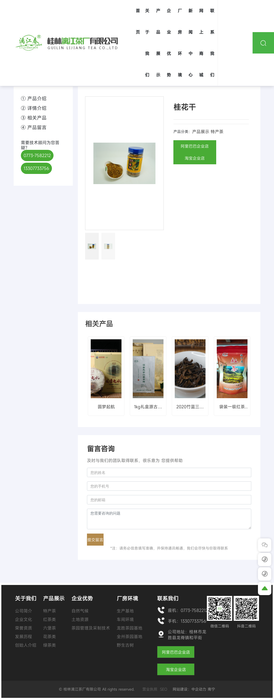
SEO (163, 689)
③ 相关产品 (34, 118)
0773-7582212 (37, 155)
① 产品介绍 (34, 98)
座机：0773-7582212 (188, 610)
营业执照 (149, 689)
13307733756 (36, 168)
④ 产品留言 (34, 127)
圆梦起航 (106, 407)
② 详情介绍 (34, 108)
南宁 (211, 689)
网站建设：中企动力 (189, 689)
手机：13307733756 (187, 621)
